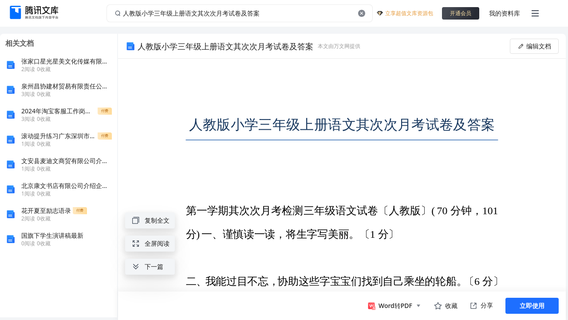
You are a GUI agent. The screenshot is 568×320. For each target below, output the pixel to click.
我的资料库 (504, 13)
